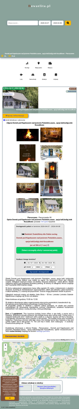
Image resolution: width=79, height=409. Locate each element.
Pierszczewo (8, 94)
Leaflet (62, 377)
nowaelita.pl (39, 6)
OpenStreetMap (71, 377)
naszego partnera (43, 331)
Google (14, 379)
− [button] (5, 349)
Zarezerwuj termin (15, 336)
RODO (14, 395)
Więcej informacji (15, 116)
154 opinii (44, 222)
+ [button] (5, 345)
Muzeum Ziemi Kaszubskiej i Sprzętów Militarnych (46, 387)
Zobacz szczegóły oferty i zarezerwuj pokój (39, 250)
